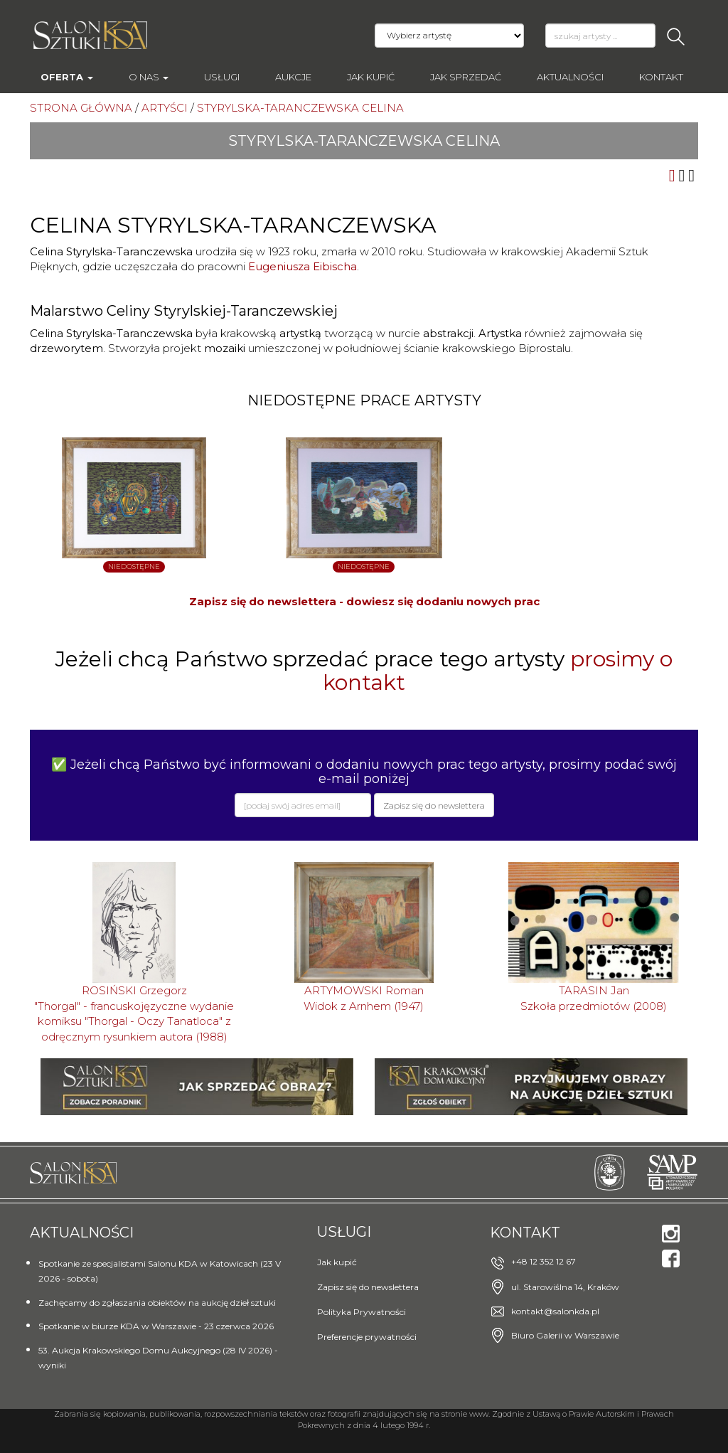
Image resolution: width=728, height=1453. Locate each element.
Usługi (222, 77)
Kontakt (661, 77)
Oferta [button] (67, 77)
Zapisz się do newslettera (368, 1287)
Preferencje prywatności (367, 1336)
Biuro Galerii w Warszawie (565, 1335)
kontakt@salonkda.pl (555, 1311)
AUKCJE (293, 77)
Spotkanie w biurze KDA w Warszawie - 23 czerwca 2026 (156, 1326)
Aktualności (570, 77)
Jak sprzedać (465, 77)
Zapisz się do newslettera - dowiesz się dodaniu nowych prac (364, 601)
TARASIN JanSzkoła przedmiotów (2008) (593, 998)
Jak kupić (371, 77)
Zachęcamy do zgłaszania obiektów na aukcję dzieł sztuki (157, 1302)
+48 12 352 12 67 (543, 1261)
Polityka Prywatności (361, 1311)
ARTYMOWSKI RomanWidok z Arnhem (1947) (364, 998)
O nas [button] (148, 77)
